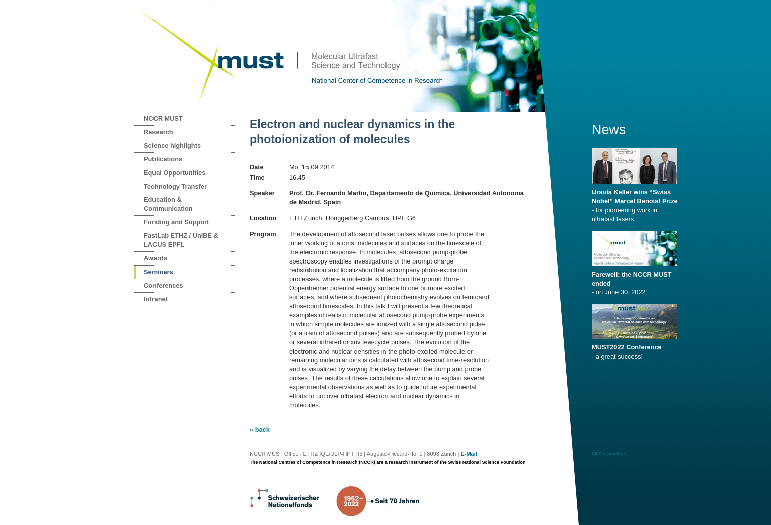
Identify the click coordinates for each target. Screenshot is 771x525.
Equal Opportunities (174, 173)
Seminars (158, 272)
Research (158, 132)
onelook (617, 453)
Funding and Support (176, 222)
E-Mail (468, 454)
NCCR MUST (163, 118)
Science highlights (172, 145)
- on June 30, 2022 (636, 280)
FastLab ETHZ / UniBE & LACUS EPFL (181, 240)
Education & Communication (168, 204)
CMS (597, 453)
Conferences (163, 285)
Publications (163, 159)
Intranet (156, 299)
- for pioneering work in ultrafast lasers (636, 202)
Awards (155, 258)
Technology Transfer (175, 186)
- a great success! (636, 348)
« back (260, 429)
